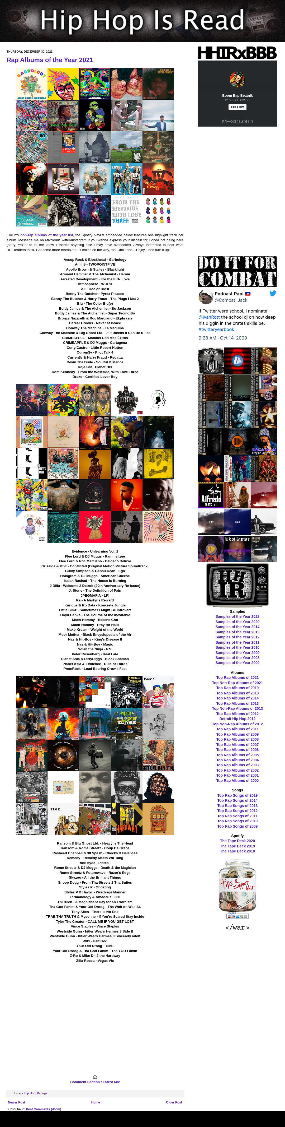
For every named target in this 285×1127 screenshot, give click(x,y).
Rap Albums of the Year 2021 (50, 59)
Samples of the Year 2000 (238, 663)
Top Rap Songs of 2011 (237, 816)
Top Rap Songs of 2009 (237, 826)
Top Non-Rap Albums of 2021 (237, 683)
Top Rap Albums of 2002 (237, 770)
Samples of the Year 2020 (238, 622)
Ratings (42, 1093)
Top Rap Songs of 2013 (237, 806)
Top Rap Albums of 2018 (237, 693)
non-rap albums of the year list (46, 235)
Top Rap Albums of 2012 (237, 714)
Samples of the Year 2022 (238, 616)
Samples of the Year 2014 (238, 627)
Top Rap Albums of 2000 (237, 780)
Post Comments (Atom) (43, 1109)
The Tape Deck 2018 (237, 851)
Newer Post (16, 1102)
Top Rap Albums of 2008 (237, 739)
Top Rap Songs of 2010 (237, 821)
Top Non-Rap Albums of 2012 (237, 724)
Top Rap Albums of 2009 (237, 734)
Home (95, 1102)
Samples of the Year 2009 (238, 653)
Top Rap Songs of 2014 (237, 800)
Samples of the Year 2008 (238, 658)
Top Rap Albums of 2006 (237, 750)
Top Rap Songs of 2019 (237, 795)
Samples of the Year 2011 (238, 642)
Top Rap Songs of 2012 (237, 811)
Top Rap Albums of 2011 (237, 729)
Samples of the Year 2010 (238, 647)
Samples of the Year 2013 (238, 632)
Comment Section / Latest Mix (95, 1082)
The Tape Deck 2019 (237, 846)
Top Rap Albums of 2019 (237, 688)
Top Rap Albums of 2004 (237, 760)
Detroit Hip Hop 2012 (238, 719)
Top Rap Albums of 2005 (237, 755)
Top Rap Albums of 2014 (237, 698)
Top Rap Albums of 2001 (237, 775)
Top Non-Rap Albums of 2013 (237, 708)
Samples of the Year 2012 (238, 637)
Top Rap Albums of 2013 (237, 703)
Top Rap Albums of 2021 (237, 677)
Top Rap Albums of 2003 (237, 765)
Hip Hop (29, 1093)
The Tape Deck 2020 (237, 841)
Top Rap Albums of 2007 (237, 745)
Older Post (174, 1102)
